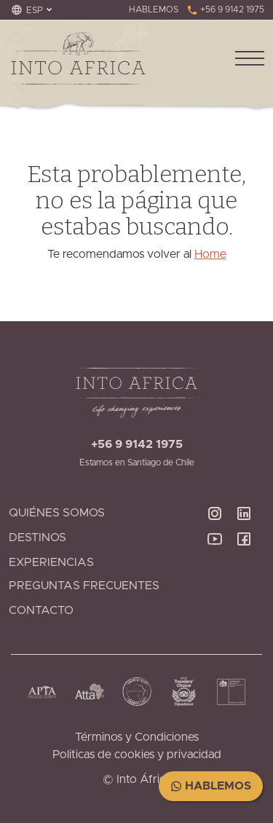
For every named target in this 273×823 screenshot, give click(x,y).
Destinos (37, 537)
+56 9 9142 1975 (225, 9)
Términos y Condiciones (137, 737)
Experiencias (51, 562)
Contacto (41, 610)
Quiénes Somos (57, 513)
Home (210, 254)
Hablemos (210, 786)
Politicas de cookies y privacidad (136, 754)
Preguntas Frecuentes (84, 585)
